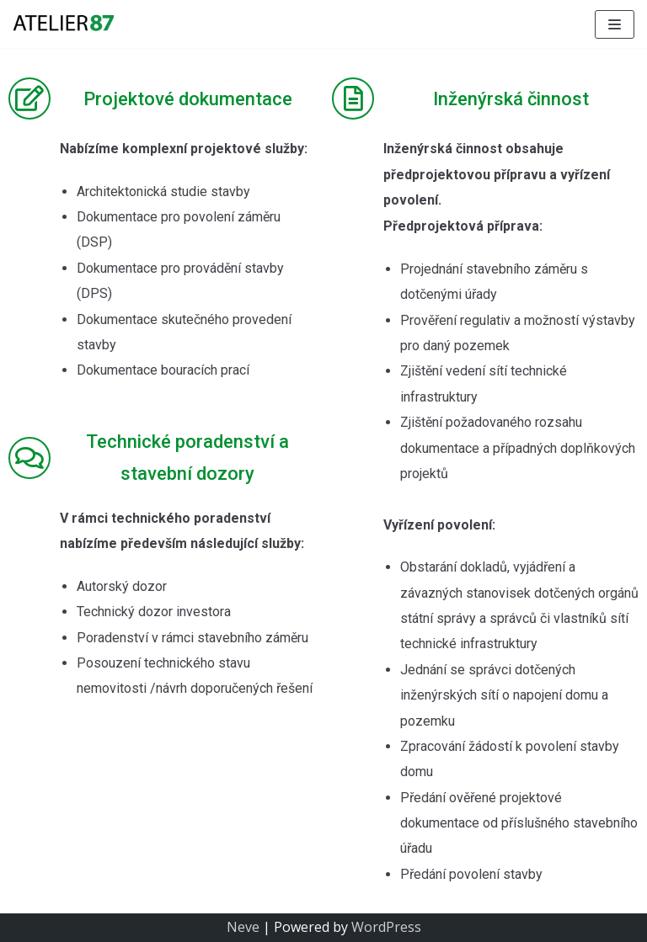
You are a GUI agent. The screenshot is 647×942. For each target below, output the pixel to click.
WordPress (386, 927)
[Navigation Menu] (614, 24)
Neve (243, 927)
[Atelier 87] (63, 24)
